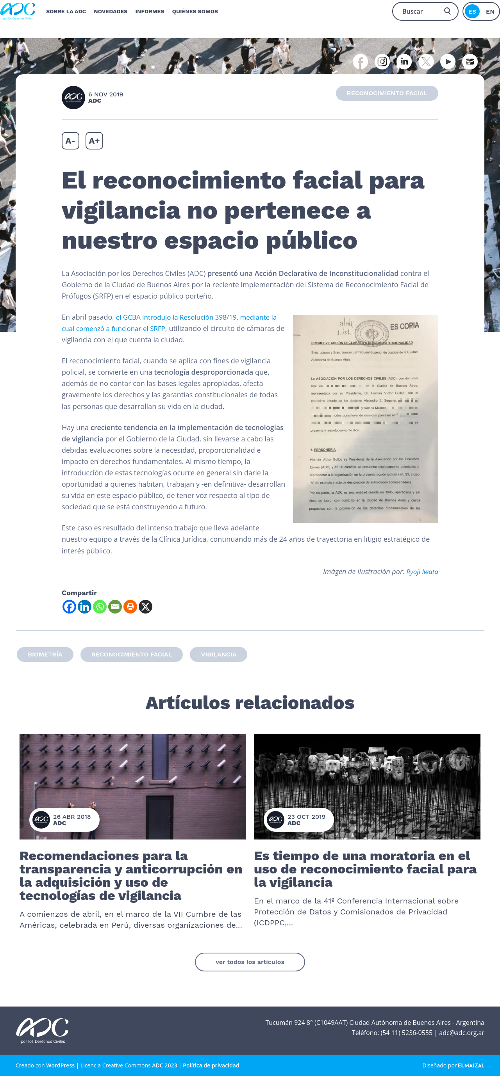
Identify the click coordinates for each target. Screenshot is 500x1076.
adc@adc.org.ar (461, 1032)
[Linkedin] (84, 607)
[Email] (115, 607)
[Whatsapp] (100, 607)
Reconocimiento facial (131, 654)
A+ (94, 141)
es (472, 9)
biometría (45, 654)
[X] (145, 607)
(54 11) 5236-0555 (406, 1032)
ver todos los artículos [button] (250, 962)
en (490, 9)
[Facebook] (69, 607)
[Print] (130, 607)
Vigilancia (218, 654)
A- (70, 141)
